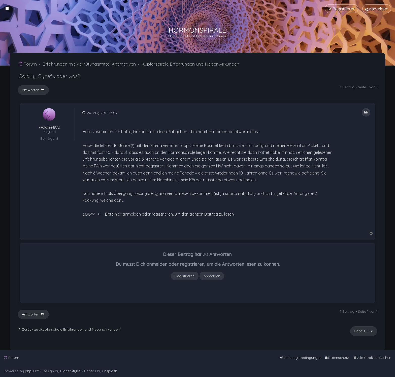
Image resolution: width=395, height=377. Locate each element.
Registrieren (184, 276)
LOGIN (88, 214)
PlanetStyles (70, 371)
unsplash (109, 371)
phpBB (30, 371)
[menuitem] (376, 8)
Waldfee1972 (49, 127)
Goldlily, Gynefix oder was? (49, 76)
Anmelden (212, 276)
